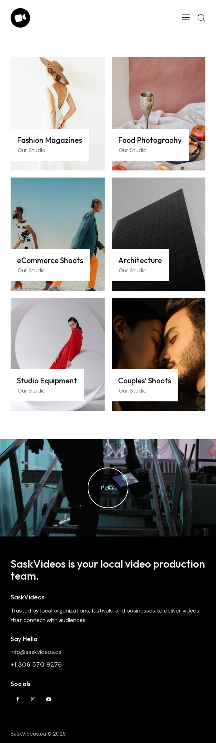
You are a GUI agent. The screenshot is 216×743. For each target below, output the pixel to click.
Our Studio (32, 150)
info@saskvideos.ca (36, 652)
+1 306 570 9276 (36, 664)
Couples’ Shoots (144, 380)
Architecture (140, 260)
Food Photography (150, 140)
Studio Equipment (47, 380)
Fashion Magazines (49, 140)
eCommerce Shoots (50, 260)
